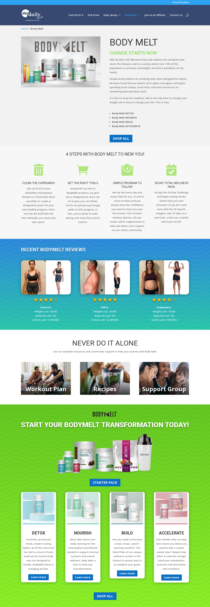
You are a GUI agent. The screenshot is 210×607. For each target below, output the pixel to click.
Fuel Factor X (76, 15)
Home (24, 28)
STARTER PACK (105, 482)
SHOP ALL (121, 138)
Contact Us (176, 15)
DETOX (38, 533)
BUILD (127, 533)
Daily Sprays (111, 15)
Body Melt (131, 15)
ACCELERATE (171, 533)
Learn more (38, 577)
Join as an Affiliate (154, 15)
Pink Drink (93, 15)
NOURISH (83, 533)
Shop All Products (181, 2)
